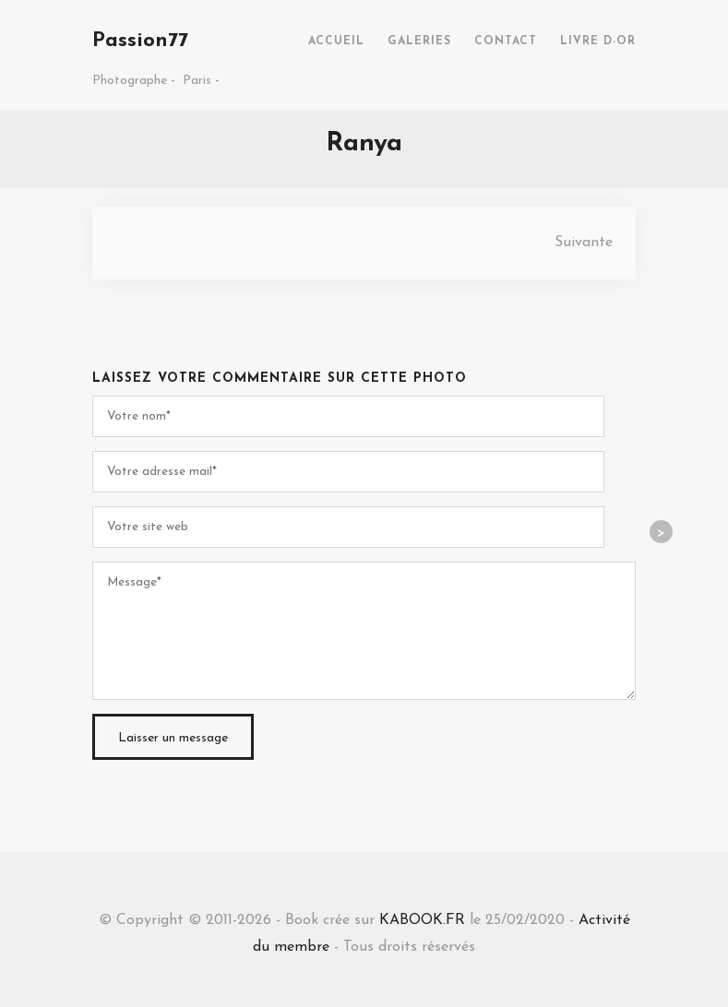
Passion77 (140, 41)
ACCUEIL (336, 41)
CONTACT (505, 41)
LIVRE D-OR (598, 41)
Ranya (364, 144)
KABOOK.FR (422, 920)
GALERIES (419, 41)
